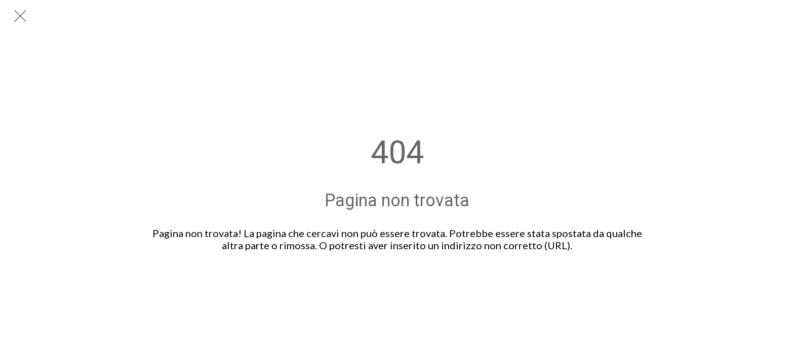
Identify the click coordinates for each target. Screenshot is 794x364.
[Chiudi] (20, 16)
